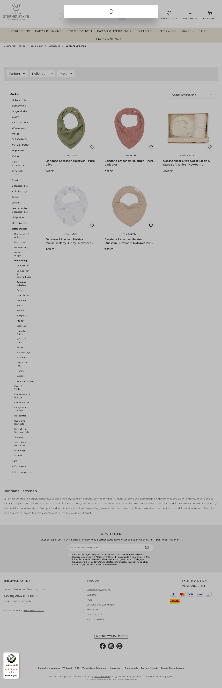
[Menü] (17, 654)
